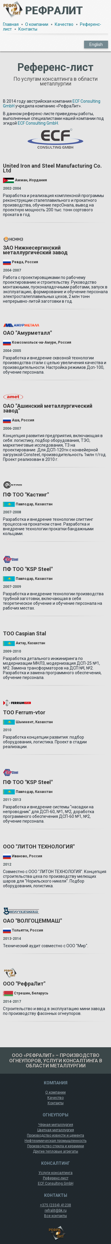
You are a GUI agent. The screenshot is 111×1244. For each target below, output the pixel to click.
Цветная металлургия (55, 1130)
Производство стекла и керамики (55, 1146)
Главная (11, 24)
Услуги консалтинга (55, 1173)
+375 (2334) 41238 (55, 1205)
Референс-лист (55, 1178)
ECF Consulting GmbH (38, 123)
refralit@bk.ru (56, 1210)
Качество (64, 24)
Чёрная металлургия (55, 1125)
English (96, 44)
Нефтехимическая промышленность (55, 1141)
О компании (36, 24)
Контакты (27, 29)
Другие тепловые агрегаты (55, 1151)
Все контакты (55, 1216)
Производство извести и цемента (55, 1135)
